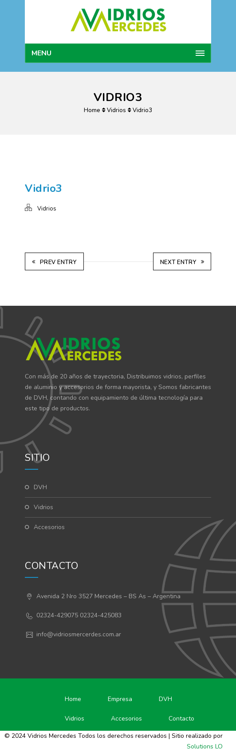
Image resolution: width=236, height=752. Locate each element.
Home (92, 110)
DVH (40, 487)
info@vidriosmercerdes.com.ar (78, 634)
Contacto (181, 718)
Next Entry (182, 262)
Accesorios (49, 527)
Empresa (120, 699)
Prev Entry (54, 262)
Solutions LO (205, 746)
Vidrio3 (142, 110)
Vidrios (116, 110)
